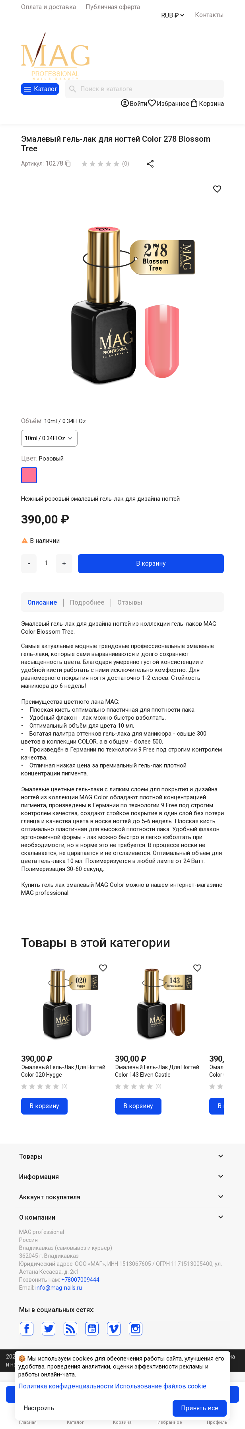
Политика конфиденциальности (65, 1386)
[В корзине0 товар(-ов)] (206, 103)
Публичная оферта (113, 7)
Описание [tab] (42, 602)
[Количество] (46, 563)
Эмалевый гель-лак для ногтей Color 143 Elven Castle (157, 1071)
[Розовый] (29, 475)
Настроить (38, 1408)
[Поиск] (144, 89)
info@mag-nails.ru (58, 1288)
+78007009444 (80, 1280)
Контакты (209, 15)
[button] (122, 1157)
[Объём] (49, 438)
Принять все (199, 1408)
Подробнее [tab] (87, 602)
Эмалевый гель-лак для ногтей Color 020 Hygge (63, 1071)
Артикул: (32, 163)
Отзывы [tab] (129, 602)
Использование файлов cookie (160, 1386)
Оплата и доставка (48, 7)
